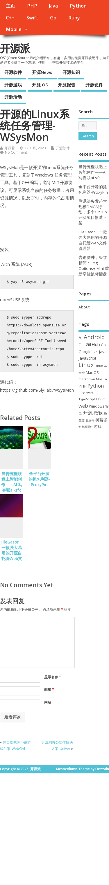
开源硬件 (94, 85)
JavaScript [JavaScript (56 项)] (87, 358)
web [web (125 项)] (83, 405)
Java (53, 6)
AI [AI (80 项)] (80, 337)
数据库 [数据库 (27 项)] (90, 420)
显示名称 (52, 677)
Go (53, 17)
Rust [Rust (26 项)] (81, 393)
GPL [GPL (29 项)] (95, 352)
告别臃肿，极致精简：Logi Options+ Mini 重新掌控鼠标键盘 (93, 266)
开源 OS (40, 85)
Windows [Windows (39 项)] (96, 406)
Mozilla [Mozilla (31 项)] (101, 379)
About (84, 307)
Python (78, 6)
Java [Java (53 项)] (103, 351)
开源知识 (71, 72)
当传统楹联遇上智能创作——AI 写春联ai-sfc (11, 482)
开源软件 (13, 72)
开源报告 (66, 85)
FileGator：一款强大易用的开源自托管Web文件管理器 (12, 553)
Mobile (14, 29)
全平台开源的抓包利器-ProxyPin (39, 479)
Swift (32, 17)
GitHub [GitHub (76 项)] (93, 344)
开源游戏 (13, 85)
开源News (42, 72)
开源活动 (13, 97)
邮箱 (49, 689)
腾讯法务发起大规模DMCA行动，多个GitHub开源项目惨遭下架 (92, 212)
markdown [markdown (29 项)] (86, 379)
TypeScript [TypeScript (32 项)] (86, 399)
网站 (47, 702)
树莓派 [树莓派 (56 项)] (101, 420)
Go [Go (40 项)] (103, 344)
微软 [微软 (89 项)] (98, 413)
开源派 (15, 48)
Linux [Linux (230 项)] (86, 365)
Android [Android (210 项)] (94, 337)
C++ (10, 17)
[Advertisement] (54, 827)
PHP (32, 6)
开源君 (9, 148)
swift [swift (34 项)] (89, 392)
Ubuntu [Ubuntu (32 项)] (102, 399)
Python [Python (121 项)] (95, 385)
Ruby (74, 17)
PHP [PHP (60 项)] (82, 386)
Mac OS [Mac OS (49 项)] (92, 372)
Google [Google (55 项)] (85, 351)
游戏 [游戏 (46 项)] (97, 426)
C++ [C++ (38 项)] (81, 344)
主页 (10, 6)
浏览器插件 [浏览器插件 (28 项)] (85, 427)
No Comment (16, 152)
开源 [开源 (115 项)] (88, 412)
